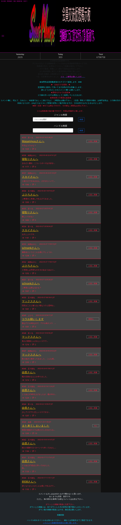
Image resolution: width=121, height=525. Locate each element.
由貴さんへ (28, 372)
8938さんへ (29, 481)
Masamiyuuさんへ (33, 141)
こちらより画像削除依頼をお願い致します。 (60, 523)
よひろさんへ (30, 194)
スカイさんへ (30, 176)
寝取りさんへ (30, 159)
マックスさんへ (31, 301)
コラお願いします (33, 319)
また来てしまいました (35, 425)
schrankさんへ (31, 248)
